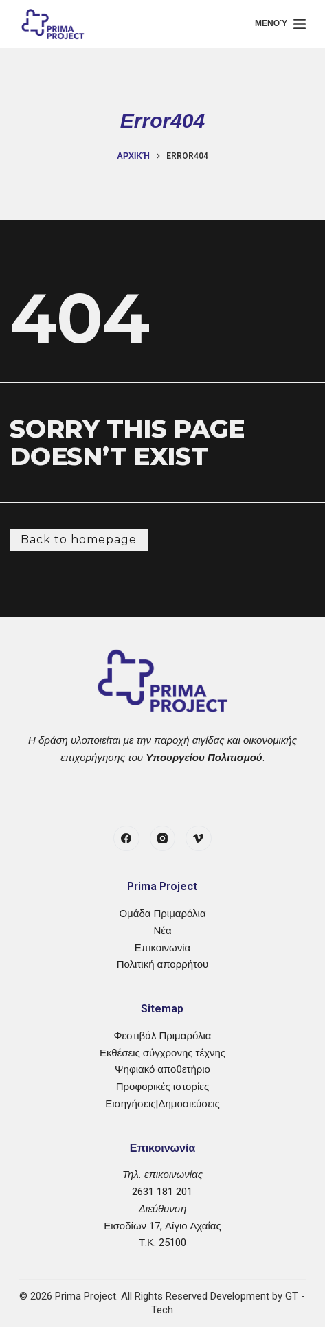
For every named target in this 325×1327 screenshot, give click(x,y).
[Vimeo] (199, 839)
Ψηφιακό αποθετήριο (162, 1069)
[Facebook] (126, 839)
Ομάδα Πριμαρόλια (162, 913)
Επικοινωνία (162, 948)
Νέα (162, 931)
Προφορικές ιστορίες (162, 1086)
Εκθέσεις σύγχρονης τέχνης (162, 1053)
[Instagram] (163, 839)
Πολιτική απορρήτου (163, 964)
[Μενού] (280, 24)
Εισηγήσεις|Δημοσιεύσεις (162, 1104)
